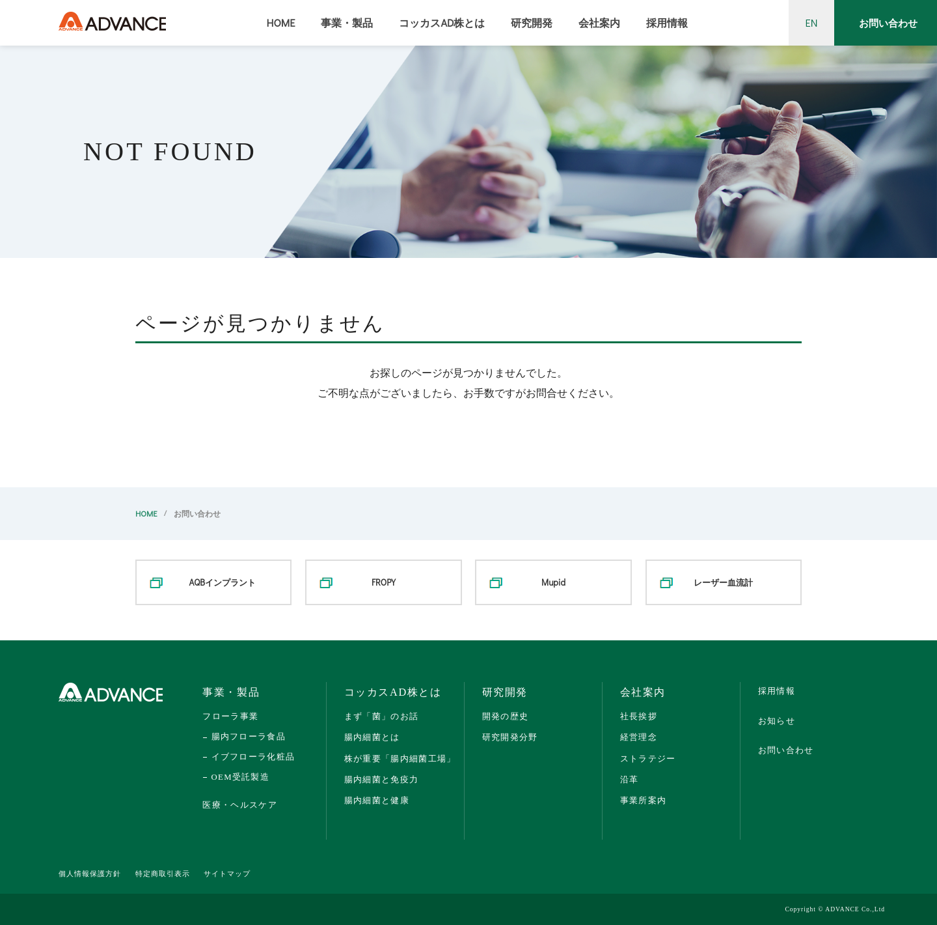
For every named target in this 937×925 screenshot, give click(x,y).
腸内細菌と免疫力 (381, 779)
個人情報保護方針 (90, 873)
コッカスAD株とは (442, 22)
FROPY (384, 582)
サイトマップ (227, 873)
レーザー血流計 (723, 582)
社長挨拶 (638, 716)
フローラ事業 (230, 716)
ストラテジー (648, 758)
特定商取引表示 (162, 873)
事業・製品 (347, 22)
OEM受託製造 (240, 777)
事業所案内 (643, 800)
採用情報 (667, 22)
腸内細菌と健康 (376, 800)
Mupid (553, 582)
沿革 (629, 779)
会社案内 (599, 22)
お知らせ (776, 721)
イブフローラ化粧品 (253, 756)
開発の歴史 (505, 716)
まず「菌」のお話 (381, 716)
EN (812, 22)
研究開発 (531, 22)
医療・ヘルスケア (239, 805)
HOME (281, 22)
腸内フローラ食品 (248, 736)
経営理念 (638, 737)
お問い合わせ (888, 22)
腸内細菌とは (372, 737)
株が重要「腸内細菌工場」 (400, 758)
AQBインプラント (222, 582)
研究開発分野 (510, 737)
